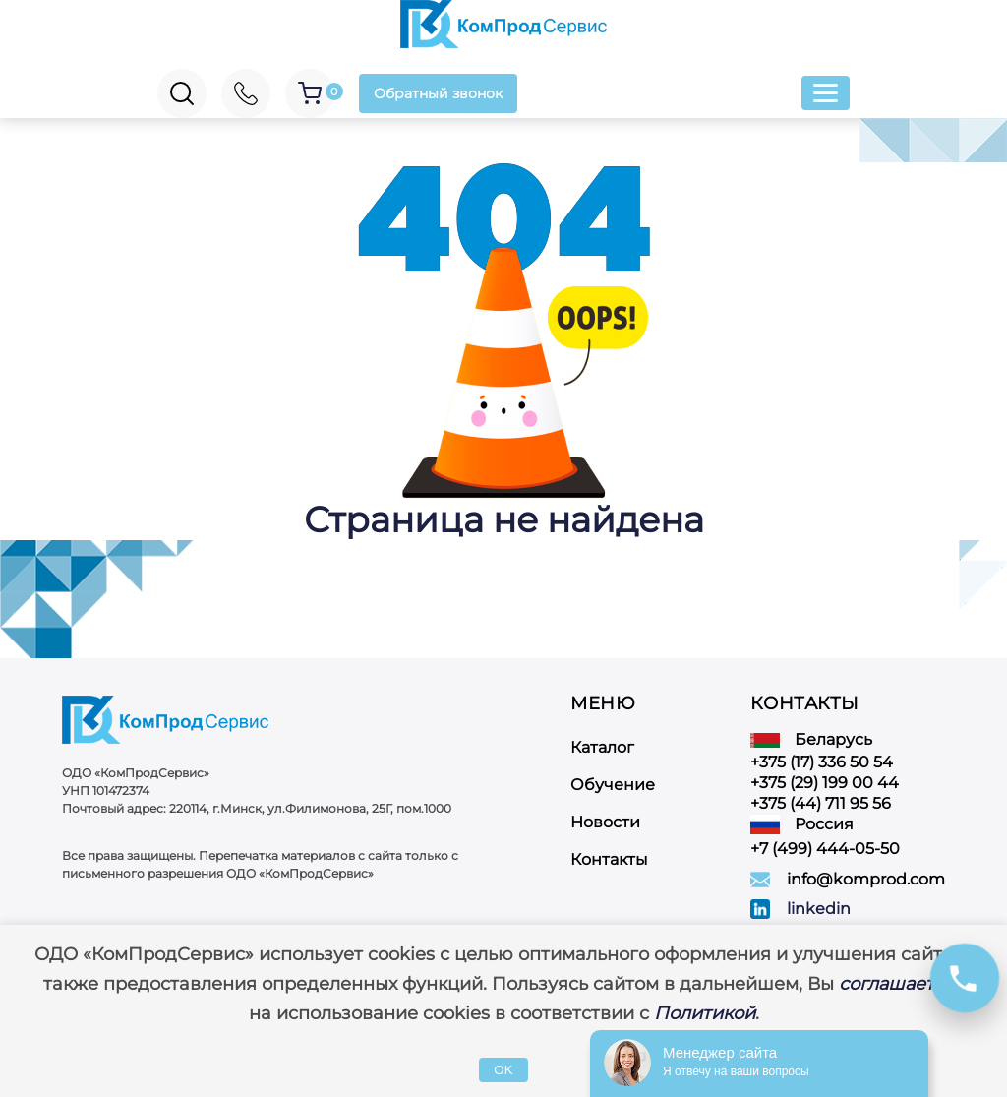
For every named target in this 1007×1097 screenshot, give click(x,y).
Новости (605, 822)
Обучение (612, 784)
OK (503, 1070)
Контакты (609, 859)
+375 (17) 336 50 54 (821, 762)
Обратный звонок (438, 93)
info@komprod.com (866, 879)
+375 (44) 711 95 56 (820, 803)
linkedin (819, 908)
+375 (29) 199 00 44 (824, 782)
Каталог (602, 747)
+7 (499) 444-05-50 (825, 848)
